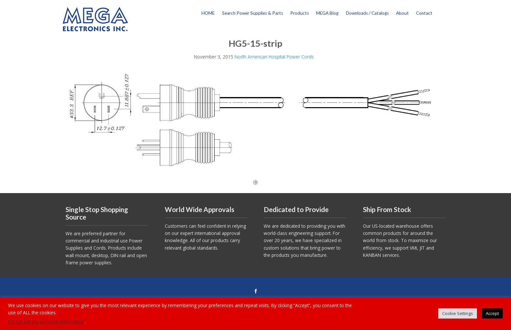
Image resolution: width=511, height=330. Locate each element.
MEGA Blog (327, 13)
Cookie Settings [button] (457, 313)
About (402, 13)
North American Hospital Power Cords (274, 57)
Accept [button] (492, 313)
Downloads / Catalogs (367, 13)
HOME (208, 13)
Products (299, 13)
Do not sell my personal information (46, 322)
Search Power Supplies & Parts (252, 13)
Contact (424, 13)
